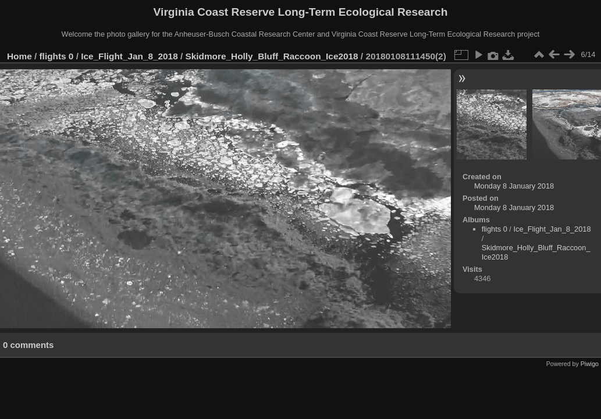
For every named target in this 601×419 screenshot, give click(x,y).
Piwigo (590, 363)
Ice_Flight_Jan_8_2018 (129, 56)
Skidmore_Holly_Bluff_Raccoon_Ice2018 (272, 56)
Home (19, 56)
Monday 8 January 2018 (514, 186)
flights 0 (57, 56)
